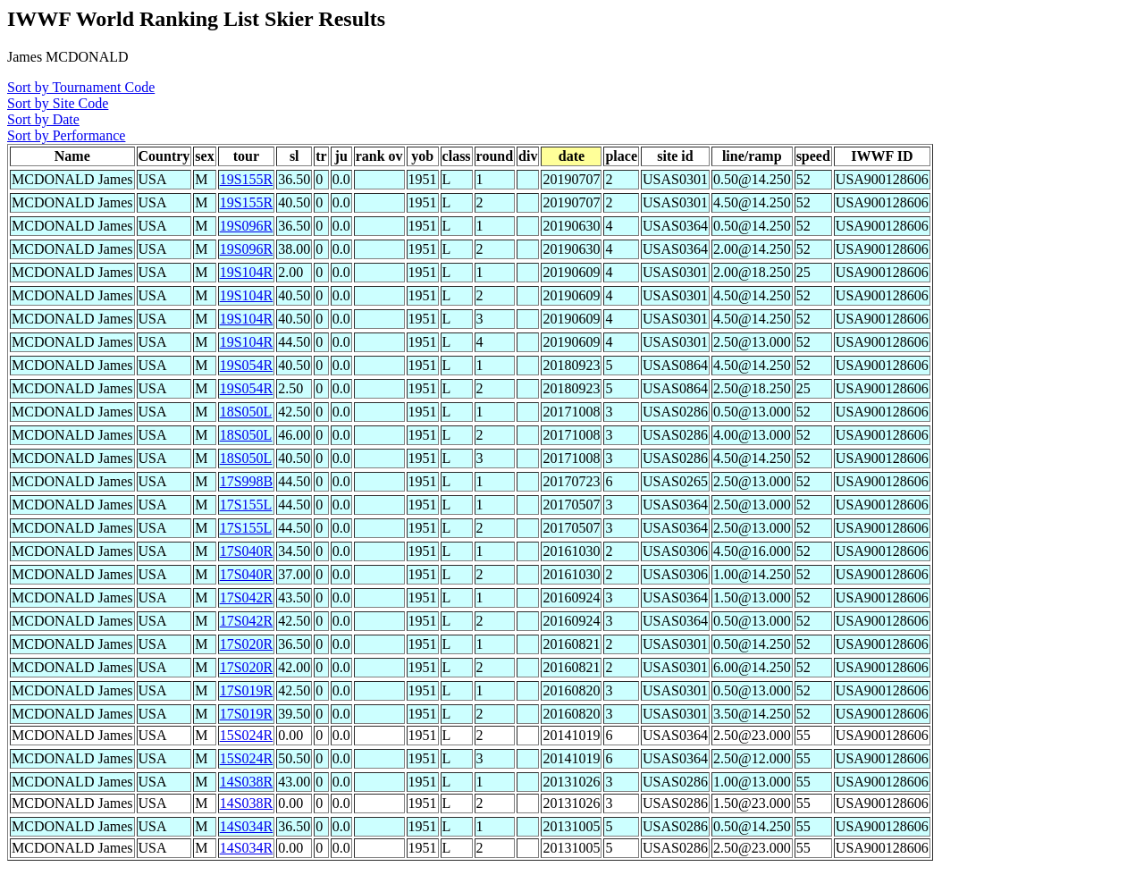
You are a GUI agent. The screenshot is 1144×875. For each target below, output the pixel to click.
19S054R (246, 365)
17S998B (246, 481)
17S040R (246, 551)
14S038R (246, 781)
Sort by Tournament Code (81, 87)
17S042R (246, 597)
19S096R (246, 225)
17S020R (246, 644)
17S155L (246, 504)
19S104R (246, 272)
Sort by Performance (66, 135)
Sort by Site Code (57, 103)
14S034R (246, 826)
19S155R (246, 179)
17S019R (246, 690)
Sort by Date (43, 119)
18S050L (246, 411)
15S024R (246, 735)
